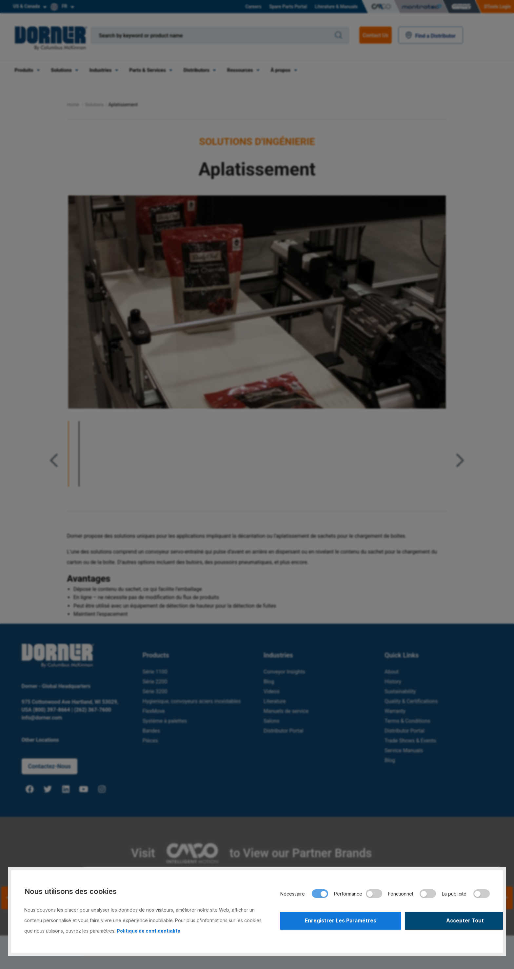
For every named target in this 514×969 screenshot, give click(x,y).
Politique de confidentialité (148, 931)
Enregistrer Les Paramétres (331, 921)
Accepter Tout (438, 921)
